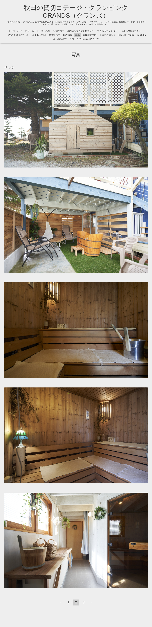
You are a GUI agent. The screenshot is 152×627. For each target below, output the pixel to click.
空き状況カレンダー (107, 31)
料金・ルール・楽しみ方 (37, 31)
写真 (77, 35)
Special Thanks (126, 35)
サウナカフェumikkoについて (84, 39)
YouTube (141, 35)
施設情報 (67, 35)
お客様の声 (54, 35)
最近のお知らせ (107, 35)
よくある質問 (39, 35)
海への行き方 (60, 39)
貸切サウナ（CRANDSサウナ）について (73, 31)
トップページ (15, 31)
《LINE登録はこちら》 (132, 31)
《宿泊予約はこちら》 (18, 35)
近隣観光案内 (89, 35)
